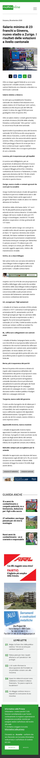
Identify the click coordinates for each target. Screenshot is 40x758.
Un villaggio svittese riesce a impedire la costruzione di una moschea (20, 693)
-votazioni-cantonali (27, 471)
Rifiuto (26, 747)
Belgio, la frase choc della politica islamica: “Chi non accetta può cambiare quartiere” (21, 646)
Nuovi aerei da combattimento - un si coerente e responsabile (13, 537)
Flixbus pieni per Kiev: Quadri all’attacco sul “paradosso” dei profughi (20, 657)
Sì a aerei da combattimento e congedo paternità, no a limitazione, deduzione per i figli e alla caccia (13, 506)
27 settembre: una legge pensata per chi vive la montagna (13, 520)
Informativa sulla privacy (14, 729)
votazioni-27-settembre (11, 471)
